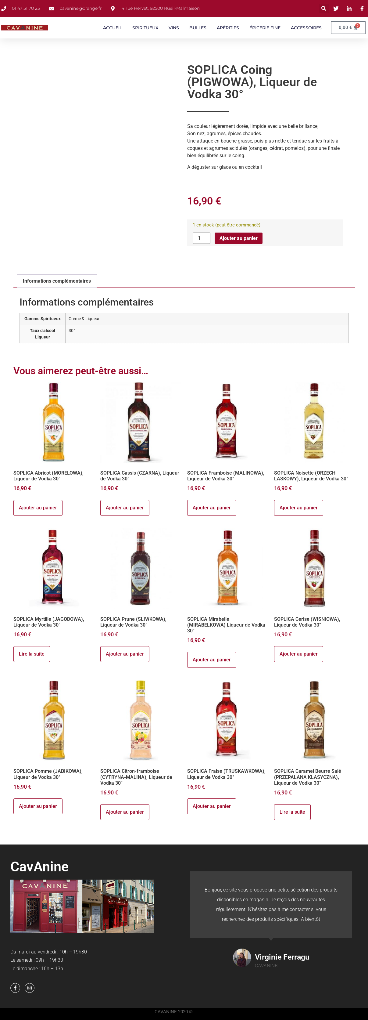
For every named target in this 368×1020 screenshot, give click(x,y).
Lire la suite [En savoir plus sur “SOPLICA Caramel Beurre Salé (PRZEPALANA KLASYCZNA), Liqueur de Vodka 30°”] (292, 812)
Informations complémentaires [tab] (57, 281)
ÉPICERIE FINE (264, 28)
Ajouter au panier (239, 238)
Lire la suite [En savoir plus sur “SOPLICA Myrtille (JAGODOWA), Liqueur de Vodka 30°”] (32, 654)
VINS (174, 28)
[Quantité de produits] (201, 238)
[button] (324, 8)
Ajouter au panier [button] (38, 508)
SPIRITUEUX (145, 28)
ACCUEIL (112, 28)
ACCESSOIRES (306, 28)
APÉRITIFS (228, 28)
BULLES (197, 28)
